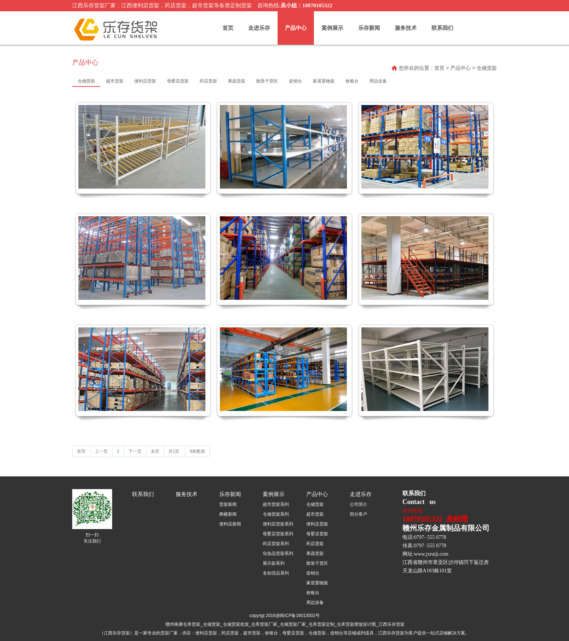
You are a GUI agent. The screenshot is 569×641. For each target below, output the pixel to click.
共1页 (174, 451)
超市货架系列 (276, 504)
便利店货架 (317, 524)
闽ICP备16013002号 (299, 615)
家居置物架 (317, 582)
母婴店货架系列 (278, 533)
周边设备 (315, 602)
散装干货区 (317, 563)
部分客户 (358, 514)
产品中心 (296, 28)
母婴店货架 (317, 533)
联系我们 (442, 28)
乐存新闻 (369, 28)
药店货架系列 (276, 543)
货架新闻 (228, 504)
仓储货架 (315, 504)
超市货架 (315, 514)
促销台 (312, 573)
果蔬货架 (315, 553)
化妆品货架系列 (278, 553)
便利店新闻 (230, 524)
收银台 (312, 592)
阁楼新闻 (228, 514)
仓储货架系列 (276, 514)
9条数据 (197, 451)
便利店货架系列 (278, 524)
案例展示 (332, 28)
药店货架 (315, 543)
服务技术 (406, 28)
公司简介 (358, 504)
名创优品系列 (276, 573)
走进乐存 (259, 28)
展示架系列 (273, 563)
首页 (227, 28)
